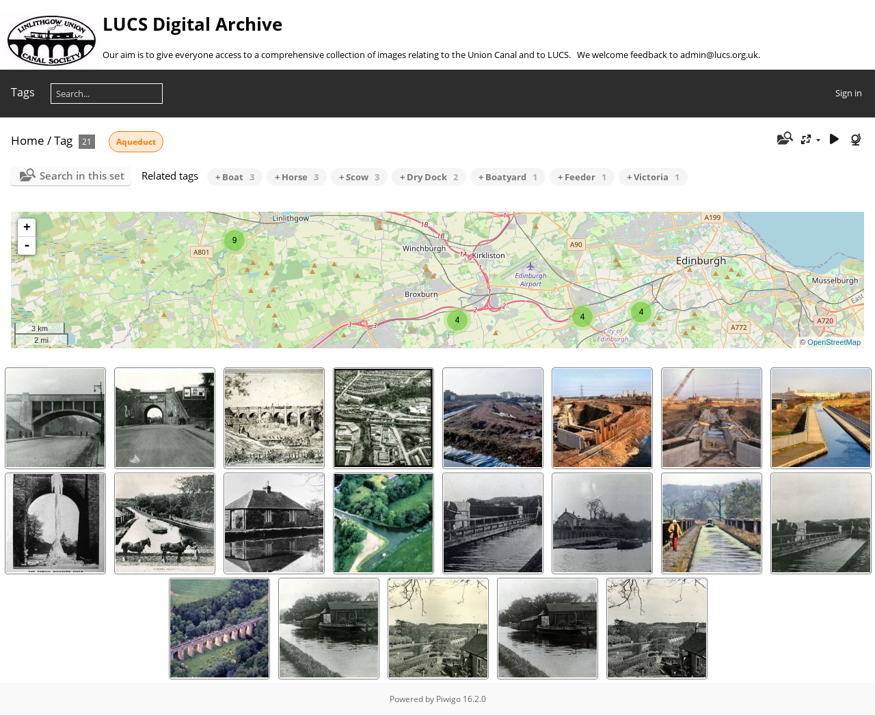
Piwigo (448, 699)
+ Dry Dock (429, 177)
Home (27, 140)
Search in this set (82, 175)
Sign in (848, 93)
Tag (63, 140)
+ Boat (234, 177)
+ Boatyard (508, 177)
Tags (23, 92)
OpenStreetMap (834, 342)
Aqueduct (136, 142)
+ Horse (297, 177)
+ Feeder (582, 177)
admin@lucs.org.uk (719, 54)
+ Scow (359, 177)
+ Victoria (653, 177)
